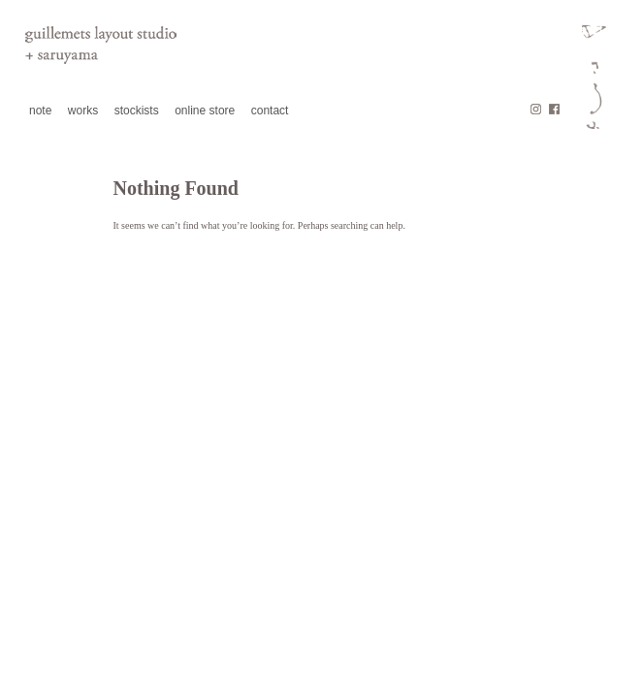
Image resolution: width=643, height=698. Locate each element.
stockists (136, 110)
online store (205, 110)
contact (270, 110)
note (40, 110)
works (83, 110)
